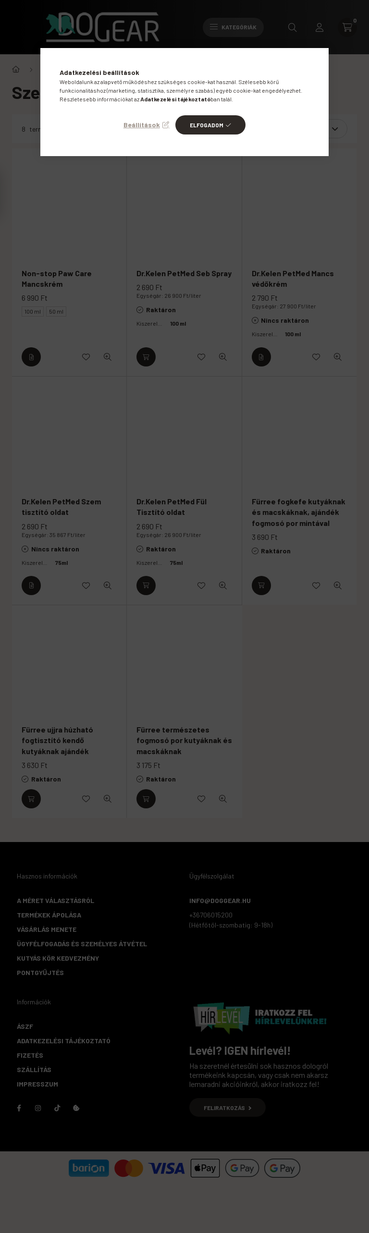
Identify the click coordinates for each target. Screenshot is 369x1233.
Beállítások (141, 125)
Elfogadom (206, 125)
